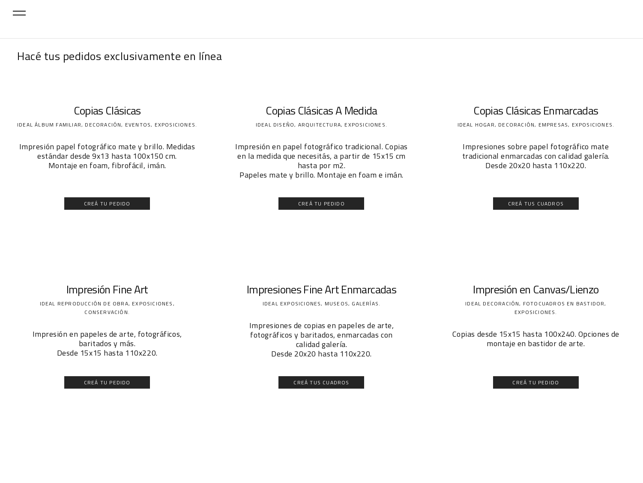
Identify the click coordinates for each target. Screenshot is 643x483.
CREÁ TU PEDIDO (107, 203)
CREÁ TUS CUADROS (536, 203)
